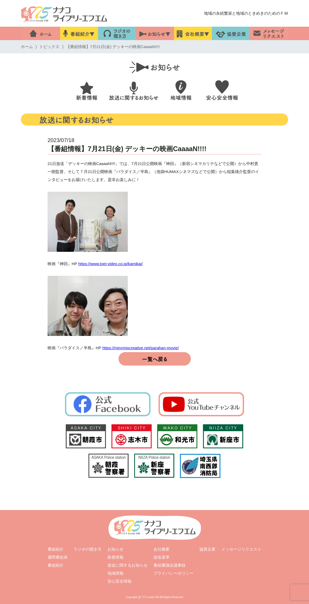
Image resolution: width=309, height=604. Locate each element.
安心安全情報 (119, 581)
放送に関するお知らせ (127, 565)
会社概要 (161, 549)
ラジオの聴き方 (88, 549)
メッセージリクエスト (241, 549)
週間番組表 (58, 557)
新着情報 (115, 557)
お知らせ (115, 549)
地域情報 (115, 573)
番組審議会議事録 (169, 565)
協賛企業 (207, 549)
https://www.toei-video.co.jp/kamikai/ (110, 263)
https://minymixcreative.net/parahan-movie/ (140, 348)
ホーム (27, 46)
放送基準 (161, 557)
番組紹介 (56, 549)
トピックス (49, 46)
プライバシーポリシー (173, 573)
